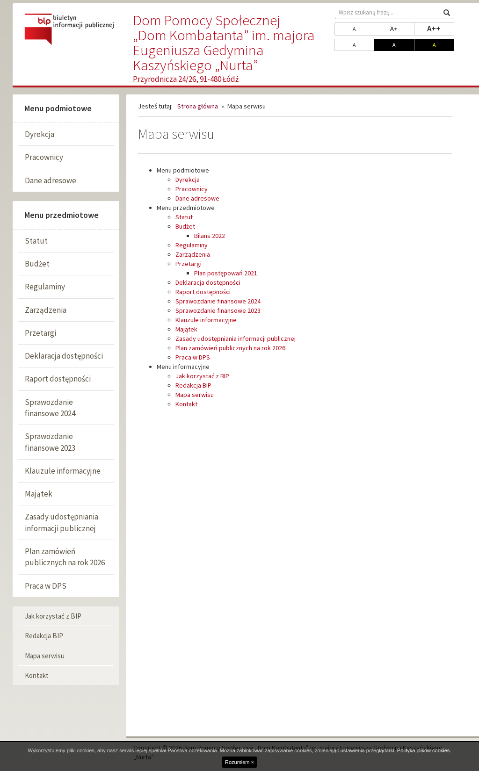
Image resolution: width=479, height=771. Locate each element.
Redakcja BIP (44, 635)
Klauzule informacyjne (63, 471)
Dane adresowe (50, 180)
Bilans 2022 (209, 235)
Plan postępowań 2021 (225, 273)
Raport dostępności (58, 379)
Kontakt (37, 675)
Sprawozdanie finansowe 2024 (50, 407)
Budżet (37, 264)
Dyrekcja (39, 134)
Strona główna (197, 106)
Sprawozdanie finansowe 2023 (50, 442)
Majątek (38, 494)
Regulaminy (45, 286)
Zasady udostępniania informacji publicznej (61, 522)
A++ (440, 28)
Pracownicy (44, 157)
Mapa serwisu (45, 655)
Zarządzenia (45, 310)
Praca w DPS (45, 586)
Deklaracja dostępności (64, 356)
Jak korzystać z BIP (53, 616)
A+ (402, 28)
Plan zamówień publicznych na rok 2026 (65, 557)
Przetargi (40, 333)
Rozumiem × (239, 762)
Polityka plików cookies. (424, 750)
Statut (36, 241)
